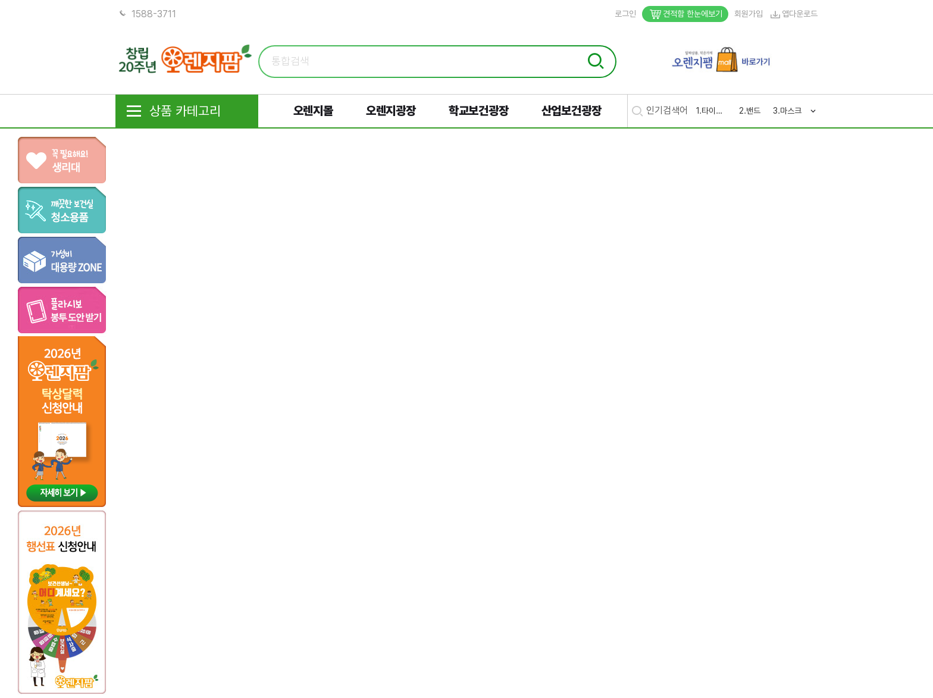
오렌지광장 (391, 111)
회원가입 (748, 13)
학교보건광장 (479, 111)
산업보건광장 (571, 111)
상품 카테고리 (172, 111)
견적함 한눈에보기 (685, 14)
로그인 (625, 13)
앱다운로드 (793, 13)
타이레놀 (715, 110)
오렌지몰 (313, 111)
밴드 (753, 110)
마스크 (790, 110)
